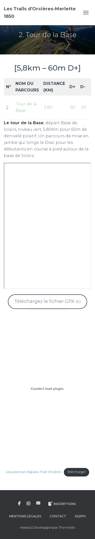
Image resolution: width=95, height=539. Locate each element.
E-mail (38, 503)
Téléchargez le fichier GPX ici (47, 301)
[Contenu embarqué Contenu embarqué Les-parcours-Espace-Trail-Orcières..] (47, 388)
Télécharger (76, 472)
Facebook (19, 504)
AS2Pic (80, 516)
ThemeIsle (67, 527)
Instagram (28, 504)
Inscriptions (62, 503)
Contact (58, 516)
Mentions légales (25, 516)
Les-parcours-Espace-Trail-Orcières (33, 472)
